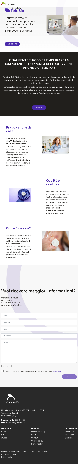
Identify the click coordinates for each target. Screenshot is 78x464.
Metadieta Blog (38, 432)
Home (3, 432)
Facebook (69, 432)
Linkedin (69, 438)
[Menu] (73, 3)
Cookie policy (37, 441)
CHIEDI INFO (39, 107)
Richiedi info (12, 44)
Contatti (34, 438)
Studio (4, 438)
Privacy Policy (56, 371)
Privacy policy (37, 444)
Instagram (69, 435)
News (33, 435)
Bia (2, 435)
